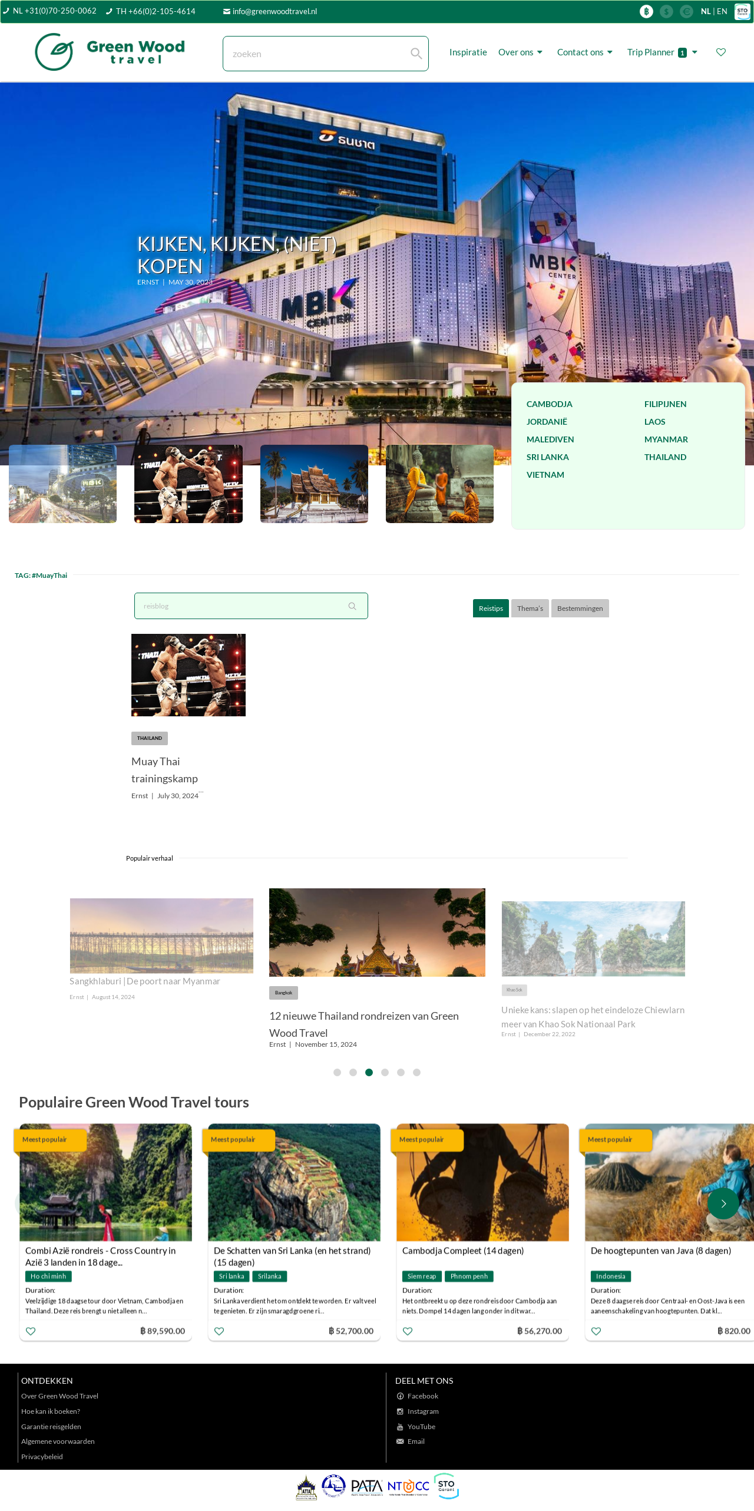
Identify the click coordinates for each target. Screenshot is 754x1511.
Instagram (423, 1411)
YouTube (421, 1426)
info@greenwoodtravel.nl (275, 11)
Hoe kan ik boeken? (50, 1411)
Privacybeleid (42, 1456)
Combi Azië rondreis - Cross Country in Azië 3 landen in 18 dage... (100, 1251)
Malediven (550, 439)
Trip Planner (664, 52)
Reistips (491, 608)
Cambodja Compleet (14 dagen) (463, 1250)
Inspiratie (468, 52)
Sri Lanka (548, 457)
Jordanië (547, 421)
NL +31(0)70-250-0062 (55, 10)
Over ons (522, 52)
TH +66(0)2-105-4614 (156, 11)
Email (416, 1441)
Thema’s (530, 608)
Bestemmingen (580, 608)
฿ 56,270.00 (539, 1330)
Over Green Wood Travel (59, 1395)
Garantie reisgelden (51, 1426)
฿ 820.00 (733, 1330)
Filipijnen (665, 404)
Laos (655, 421)
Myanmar (666, 439)
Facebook (423, 1395)
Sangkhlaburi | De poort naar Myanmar (145, 981)
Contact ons (586, 52)
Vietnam (545, 474)
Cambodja (550, 404)
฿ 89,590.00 (162, 1330)
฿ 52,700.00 (351, 1330)
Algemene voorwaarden (58, 1441)
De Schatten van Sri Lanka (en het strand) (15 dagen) (292, 1251)
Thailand (665, 457)
